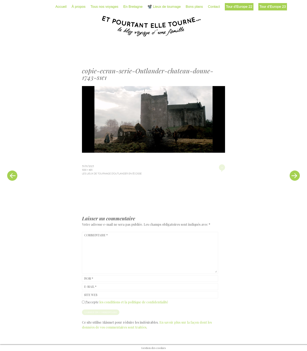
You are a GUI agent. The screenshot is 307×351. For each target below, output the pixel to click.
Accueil (61, 7)
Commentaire (96, 235)
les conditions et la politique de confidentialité (133, 302)
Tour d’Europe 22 (239, 7)
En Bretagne (133, 7)
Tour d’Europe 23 (272, 7)
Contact (214, 7)
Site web (90, 295)
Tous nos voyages (104, 7)
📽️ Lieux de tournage (164, 7)
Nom (88, 278)
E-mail (90, 287)
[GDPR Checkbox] (83, 302)
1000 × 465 (87, 169)
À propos (78, 7)
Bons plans (194, 7)
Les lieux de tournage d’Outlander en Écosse (112, 173)
